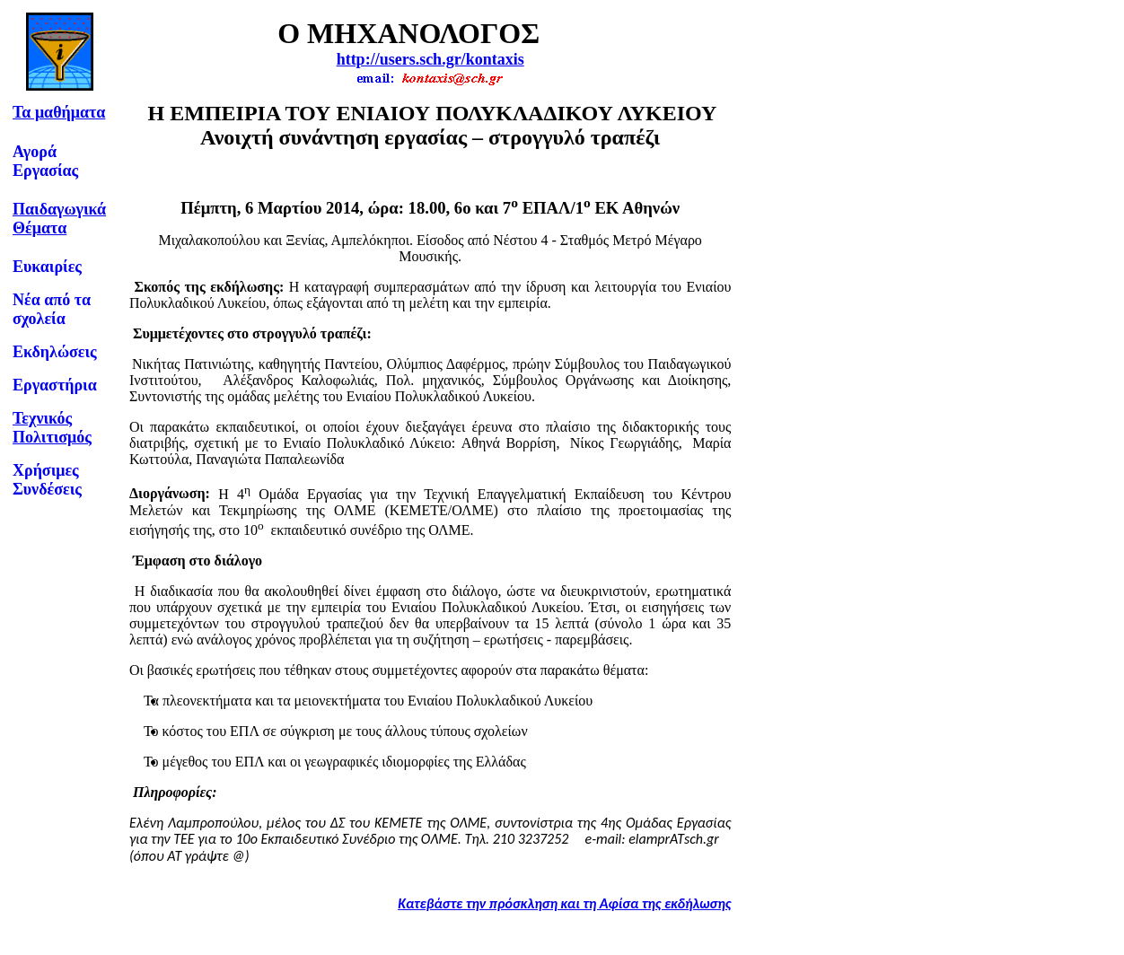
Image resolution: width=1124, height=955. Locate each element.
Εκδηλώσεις (55, 352)
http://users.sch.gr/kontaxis (430, 59)
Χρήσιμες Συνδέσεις (47, 479)
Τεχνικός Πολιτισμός (52, 427)
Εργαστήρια (55, 385)
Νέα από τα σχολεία (52, 309)
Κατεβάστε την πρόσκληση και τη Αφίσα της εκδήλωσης (564, 903)
